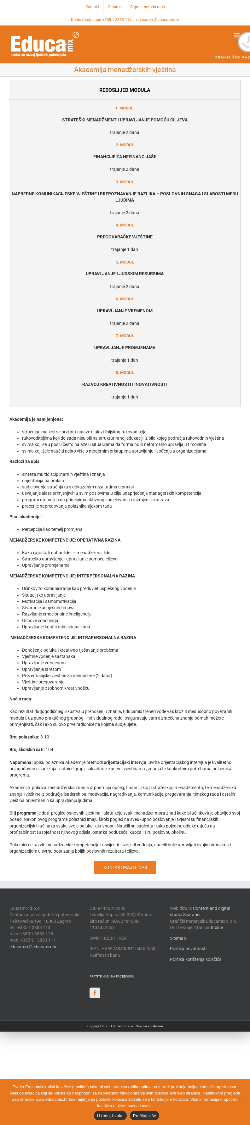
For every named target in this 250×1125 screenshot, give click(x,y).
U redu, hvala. (110, 1115)
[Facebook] (95, 993)
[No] (242, 1102)
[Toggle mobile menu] (237, 35)
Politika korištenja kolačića (196, 959)
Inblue (217, 927)
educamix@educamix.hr (157, 19)
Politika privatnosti (188, 948)
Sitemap (178, 938)
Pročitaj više (144, 1115)
